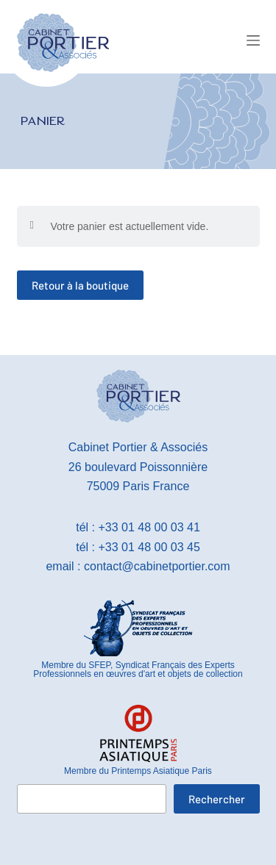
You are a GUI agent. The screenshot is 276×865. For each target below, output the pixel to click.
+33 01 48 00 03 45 (148, 547)
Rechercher (216, 798)
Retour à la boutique (80, 285)
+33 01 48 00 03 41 (148, 527)
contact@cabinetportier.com (157, 566)
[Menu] (253, 40)
